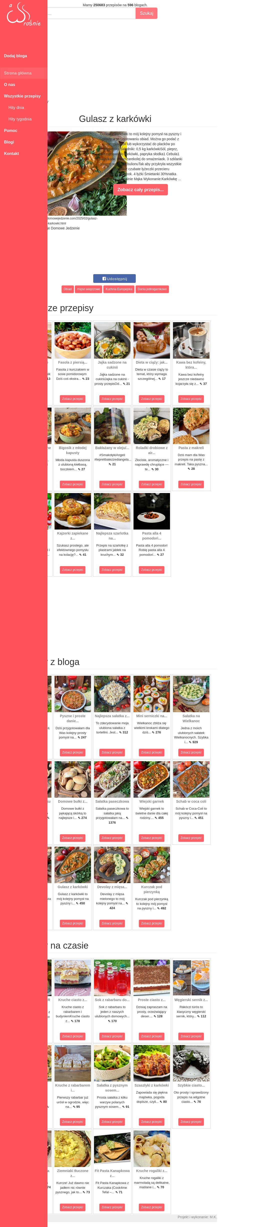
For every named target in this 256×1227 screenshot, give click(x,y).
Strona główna (18, 73)
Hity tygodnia (18, 119)
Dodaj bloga (15, 56)
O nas (9, 84)
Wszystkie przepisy (22, 96)
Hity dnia (14, 107)
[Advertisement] (152, 59)
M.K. (250, 1217)
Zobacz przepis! (69, 399)
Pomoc (10, 130)
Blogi (9, 142)
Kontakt (11, 153)
